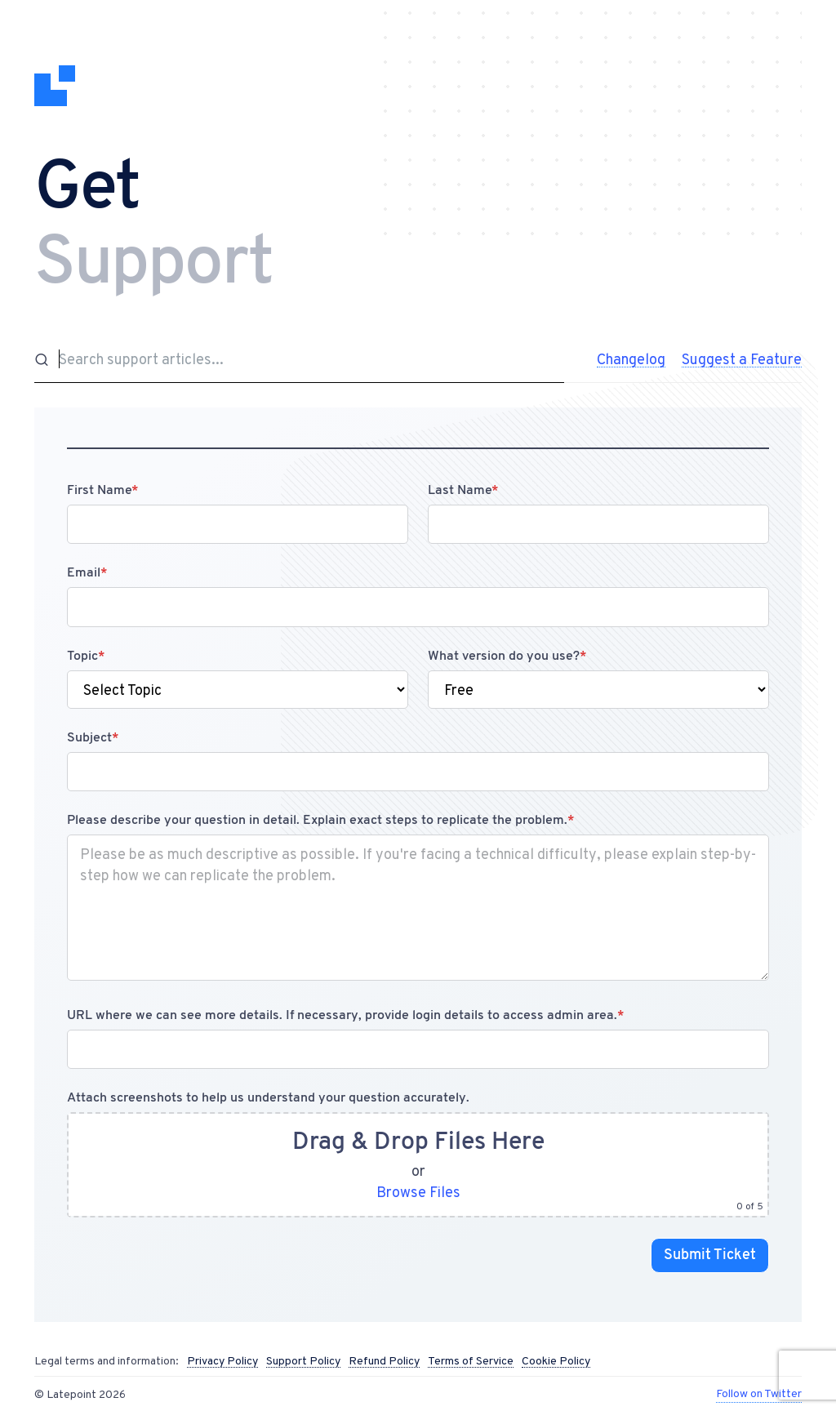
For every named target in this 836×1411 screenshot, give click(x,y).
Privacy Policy (222, 1361)
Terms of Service (471, 1361)
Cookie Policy (556, 1361)
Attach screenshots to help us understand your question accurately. (268, 1098)
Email (87, 573)
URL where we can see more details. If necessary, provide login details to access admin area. (345, 1015)
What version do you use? (507, 656)
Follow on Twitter (759, 1393)
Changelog (631, 359)
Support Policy (303, 1361)
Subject (92, 738)
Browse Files (418, 1191)
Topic (85, 656)
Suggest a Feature (742, 359)
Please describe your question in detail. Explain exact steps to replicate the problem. (320, 820)
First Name (102, 490)
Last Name (463, 490)
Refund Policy (384, 1361)
